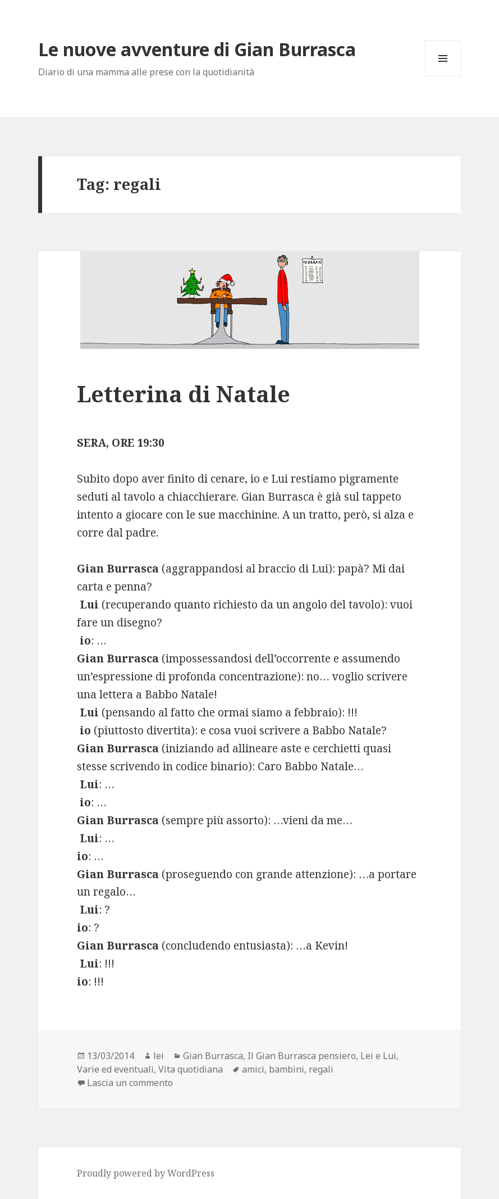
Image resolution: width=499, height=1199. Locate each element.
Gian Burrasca (213, 1056)
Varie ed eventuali (115, 1069)
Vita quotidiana (190, 1069)
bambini (286, 1069)
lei (158, 1056)
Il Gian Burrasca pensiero (302, 1056)
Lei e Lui (378, 1056)
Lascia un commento (130, 1083)
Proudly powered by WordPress (145, 1173)
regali (321, 1069)
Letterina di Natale (183, 393)
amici (253, 1069)
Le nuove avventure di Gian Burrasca (197, 49)
